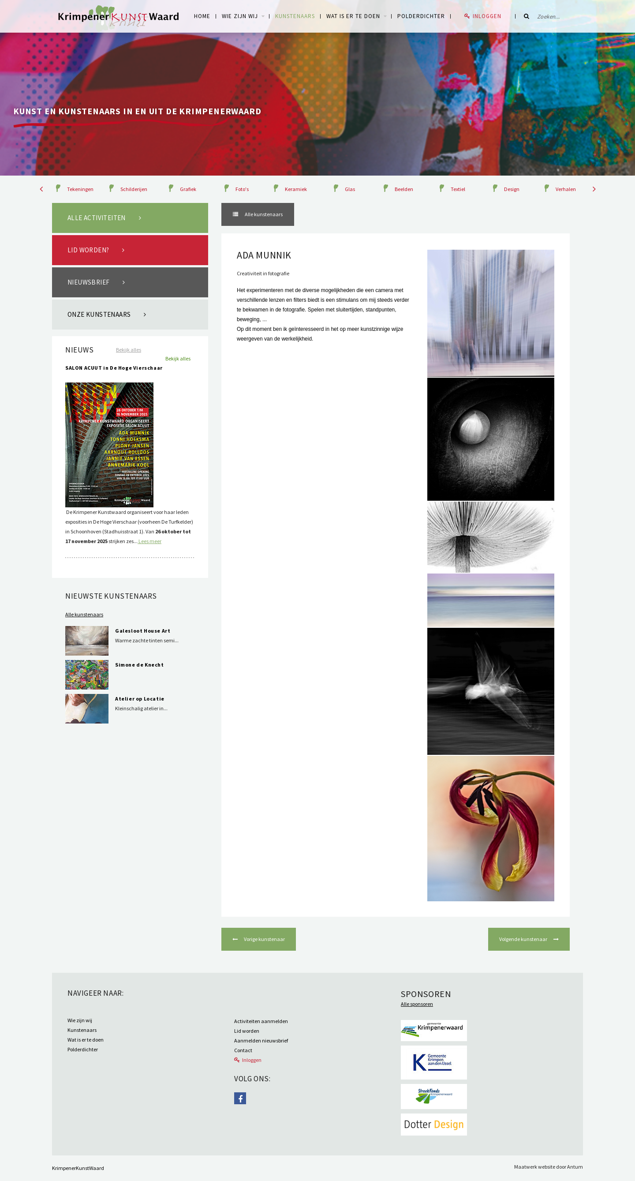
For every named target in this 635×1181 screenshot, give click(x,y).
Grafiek (188, 189)
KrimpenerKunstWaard (78, 1168)
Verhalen (566, 189)
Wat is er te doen (353, 16)
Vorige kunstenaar (264, 939)
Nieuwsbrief (88, 282)
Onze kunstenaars (99, 314)
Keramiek (296, 189)
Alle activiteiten (96, 218)
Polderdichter (421, 16)
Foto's (242, 189)
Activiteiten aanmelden (261, 1021)
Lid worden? (88, 250)
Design (511, 189)
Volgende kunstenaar (523, 939)
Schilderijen (133, 189)
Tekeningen (80, 189)
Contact (243, 1050)
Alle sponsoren (417, 1004)
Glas (350, 189)
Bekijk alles (128, 349)
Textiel (458, 189)
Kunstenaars (295, 16)
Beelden (404, 189)
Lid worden (246, 1030)
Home (202, 16)
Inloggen (487, 16)
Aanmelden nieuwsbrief (261, 1040)
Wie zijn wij (79, 1020)
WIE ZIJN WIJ (240, 16)
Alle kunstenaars (84, 614)
